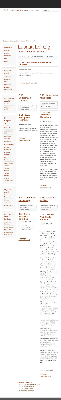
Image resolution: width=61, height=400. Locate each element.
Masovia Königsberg (7, 148)
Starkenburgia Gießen (8, 164)
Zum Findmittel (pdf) (47, 370)
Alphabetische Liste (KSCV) (8, 228)
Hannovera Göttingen (7, 137)
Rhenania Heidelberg (7, 159)
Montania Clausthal (7, 153)
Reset (32, 10)
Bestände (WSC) (7, 108)
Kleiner (37, 10)
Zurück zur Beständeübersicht (28, 83)
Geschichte (7, 76)
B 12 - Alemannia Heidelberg (27, 199)
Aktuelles (7, 50)
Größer (26, 10)
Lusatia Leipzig (14, 41)
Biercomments (8, 205)
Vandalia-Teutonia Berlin (8, 179)
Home (6, 61)
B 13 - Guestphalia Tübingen (25, 98)
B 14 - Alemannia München (32, 51)
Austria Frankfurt (7, 127)
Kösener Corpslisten (7, 201)
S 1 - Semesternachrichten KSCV (30, 384)
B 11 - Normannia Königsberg (49, 96)
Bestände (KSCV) (7, 80)
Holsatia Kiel (8, 141)
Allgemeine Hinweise (7, 223)
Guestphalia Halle (7, 132)
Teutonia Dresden (6, 169)
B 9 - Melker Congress (27, 386)
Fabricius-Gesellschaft (8, 88)
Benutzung (7, 84)
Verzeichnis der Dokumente (9, 196)
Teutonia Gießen (6, 174)
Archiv (23, 41)
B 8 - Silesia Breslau (27, 388)
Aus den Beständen (7, 54)
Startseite (6, 41)
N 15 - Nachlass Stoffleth (48, 199)
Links (5, 58)
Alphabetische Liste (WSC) (8, 233)
